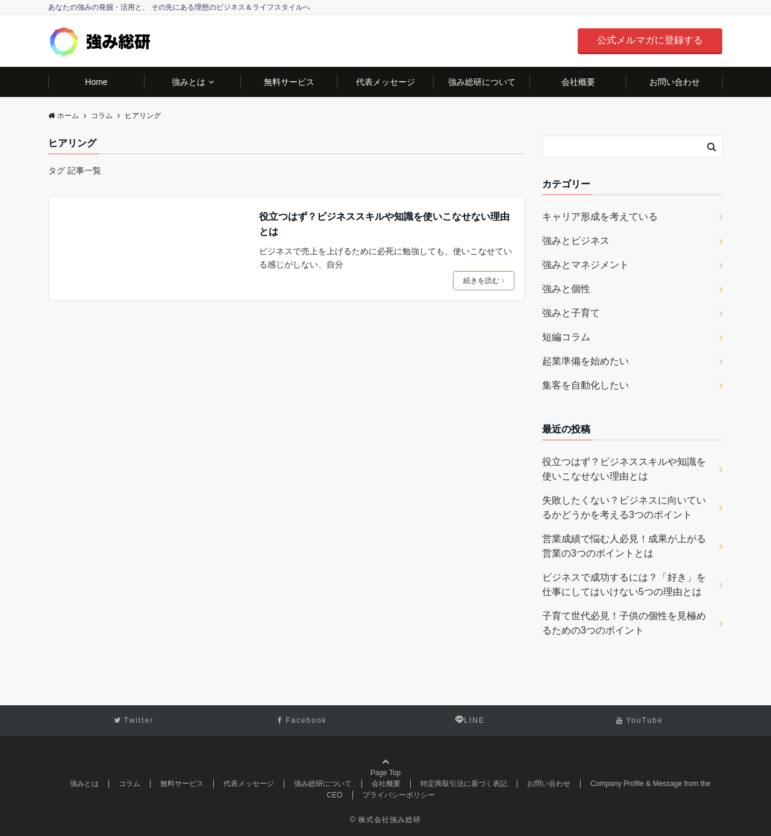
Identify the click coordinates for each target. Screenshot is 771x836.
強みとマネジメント (585, 265)
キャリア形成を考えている (600, 216)
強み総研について (482, 82)
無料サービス (289, 82)
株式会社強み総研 (389, 820)
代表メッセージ (385, 82)
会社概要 (578, 82)
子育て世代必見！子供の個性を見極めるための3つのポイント (624, 623)
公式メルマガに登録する (650, 40)
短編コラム (566, 337)
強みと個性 (566, 289)
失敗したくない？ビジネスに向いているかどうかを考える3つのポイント (624, 507)
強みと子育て (571, 313)
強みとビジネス (576, 241)
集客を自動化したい (585, 385)
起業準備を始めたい (585, 361)
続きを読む (483, 280)
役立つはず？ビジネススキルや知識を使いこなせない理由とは (384, 224)
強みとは (188, 82)
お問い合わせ (674, 82)
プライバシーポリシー (399, 795)
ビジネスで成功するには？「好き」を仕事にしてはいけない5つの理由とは (624, 584)
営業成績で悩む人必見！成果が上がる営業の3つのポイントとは (624, 546)
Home (96, 82)
